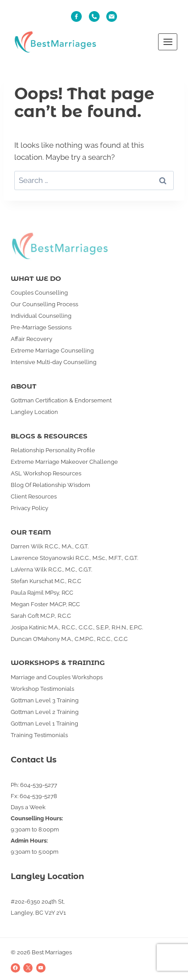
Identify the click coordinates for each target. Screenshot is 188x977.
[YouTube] (41, 968)
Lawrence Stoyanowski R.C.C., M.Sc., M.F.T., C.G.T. (74, 558)
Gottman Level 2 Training (45, 712)
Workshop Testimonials (42, 688)
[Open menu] (167, 41)
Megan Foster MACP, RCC (45, 604)
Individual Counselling (41, 315)
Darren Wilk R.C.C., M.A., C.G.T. (49, 546)
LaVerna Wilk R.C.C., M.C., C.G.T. (51, 569)
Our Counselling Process (44, 304)
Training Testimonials (39, 735)
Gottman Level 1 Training (44, 723)
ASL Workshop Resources (46, 473)
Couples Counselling (39, 292)
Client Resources (34, 496)
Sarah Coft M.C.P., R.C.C (41, 615)
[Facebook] (15, 968)
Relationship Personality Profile (53, 450)
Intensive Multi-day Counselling (53, 362)
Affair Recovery (31, 339)
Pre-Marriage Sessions (41, 327)
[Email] (111, 16)
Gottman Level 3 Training (45, 700)
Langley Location (34, 412)
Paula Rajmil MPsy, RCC (42, 592)
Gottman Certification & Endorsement (61, 400)
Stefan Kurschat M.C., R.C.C (46, 581)
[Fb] (76, 16)
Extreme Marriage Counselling (52, 350)
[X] (28, 968)
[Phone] (94, 16)
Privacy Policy (29, 508)
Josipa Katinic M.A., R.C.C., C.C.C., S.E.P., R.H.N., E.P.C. (77, 627)
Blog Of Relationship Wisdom (50, 485)
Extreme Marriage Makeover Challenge (64, 461)
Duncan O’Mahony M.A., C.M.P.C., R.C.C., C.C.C (69, 639)
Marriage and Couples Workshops (57, 677)
